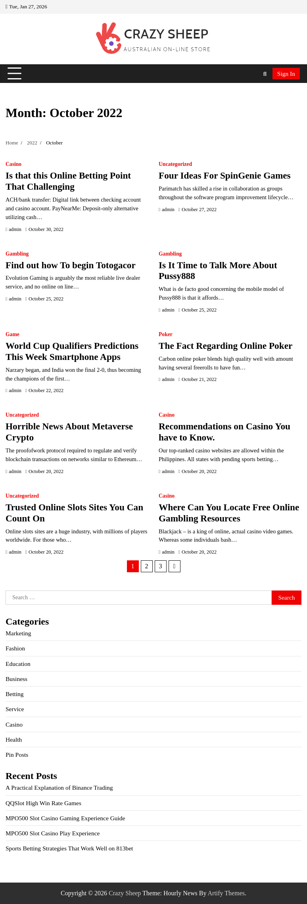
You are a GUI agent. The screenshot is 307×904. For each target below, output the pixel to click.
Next (174, 566)
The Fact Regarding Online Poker (225, 345)
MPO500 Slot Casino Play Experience (53, 833)
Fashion (15, 648)
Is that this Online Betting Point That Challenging (68, 181)
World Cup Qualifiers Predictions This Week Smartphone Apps (72, 351)
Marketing (18, 633)
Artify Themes (226, 893)
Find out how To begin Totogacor (71, 265)
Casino (13, 164)
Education (18, 663)
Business (16, 678)
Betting (15, 694)
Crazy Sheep (125, 893)
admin (15, 229)
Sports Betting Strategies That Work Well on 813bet (69, 848)
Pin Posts (17, 754)
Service (15, 709)
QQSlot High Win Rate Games (43, 803)
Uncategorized (175, 164)
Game (12, 334)
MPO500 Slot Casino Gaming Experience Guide (65, 818)
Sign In (286, 73)
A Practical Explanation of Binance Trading (59, 787)
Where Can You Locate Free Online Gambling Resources (229, 512)
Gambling (17, 254)
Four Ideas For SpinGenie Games (225, 175)
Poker (166, 334)
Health (14, 739)
